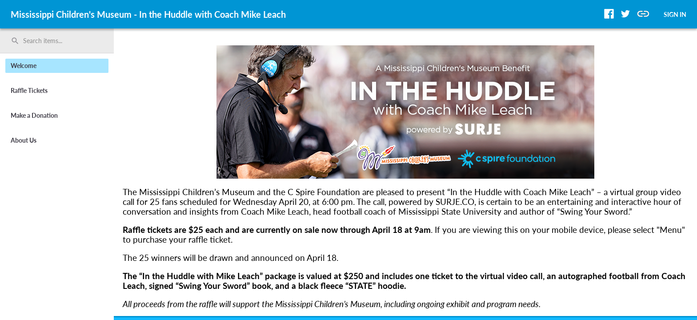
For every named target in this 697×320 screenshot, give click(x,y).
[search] (57, 40)
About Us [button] (23, 140)
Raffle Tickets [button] (29, 90)
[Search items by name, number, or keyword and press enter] (60, 40)
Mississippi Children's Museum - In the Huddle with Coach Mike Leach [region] (148, 14)
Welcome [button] (23, 65)
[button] (609, 14)
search (15, 40)
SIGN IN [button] (675, 14)
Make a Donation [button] (34, 115)
